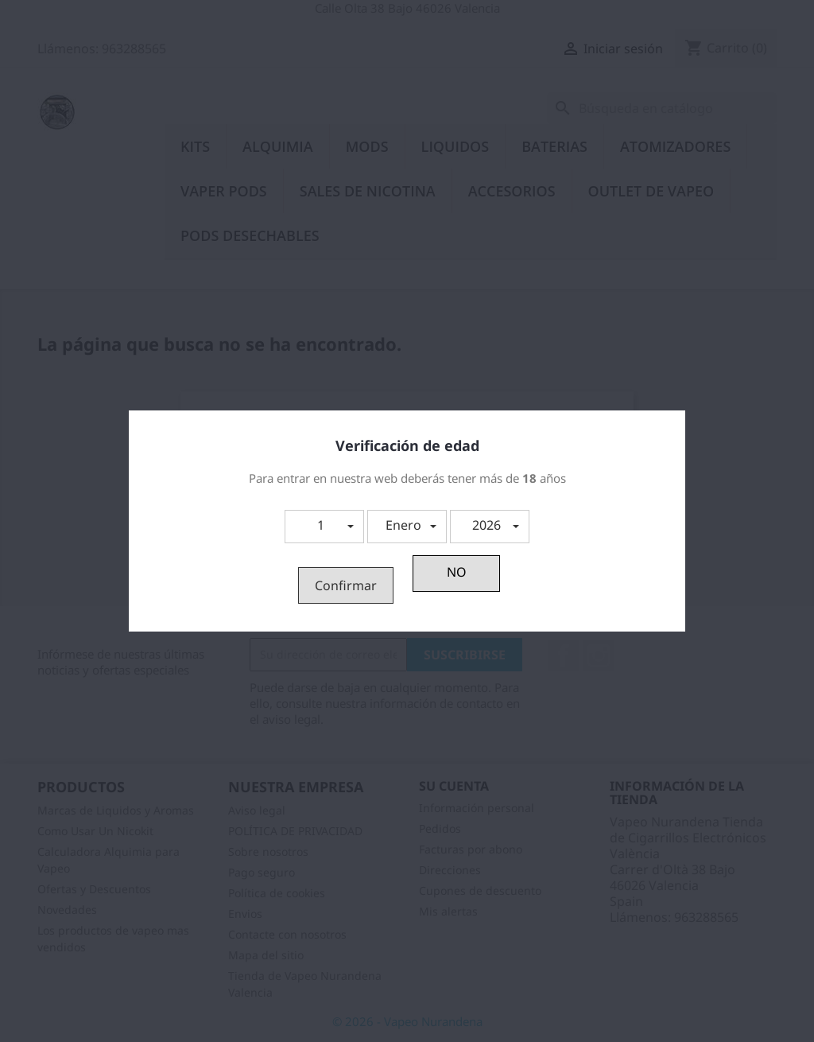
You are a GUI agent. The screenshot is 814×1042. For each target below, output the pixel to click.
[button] (324, 526)
